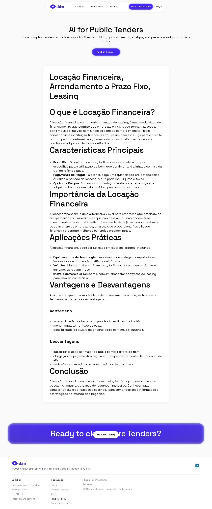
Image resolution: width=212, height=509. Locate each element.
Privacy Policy (58, 498)
